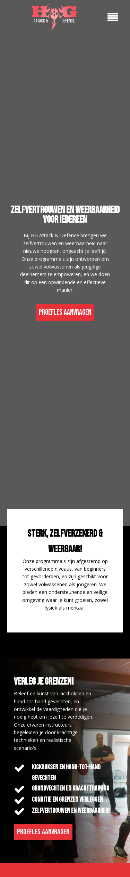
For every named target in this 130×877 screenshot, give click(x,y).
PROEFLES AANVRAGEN (65, 312)
